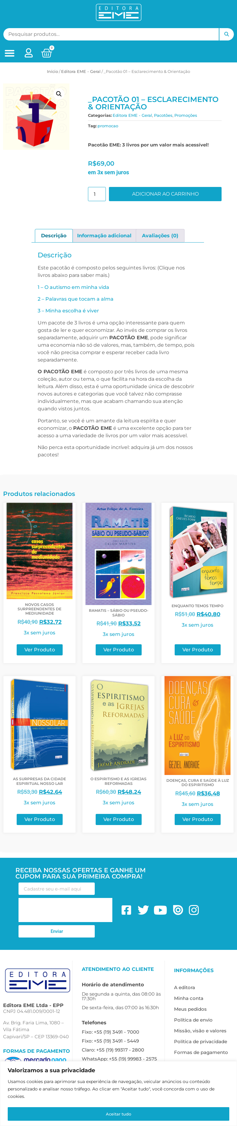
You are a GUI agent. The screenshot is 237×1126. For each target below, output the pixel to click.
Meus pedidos (190, 1009)
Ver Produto (39, 650)
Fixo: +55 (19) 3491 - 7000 (110, 1032)
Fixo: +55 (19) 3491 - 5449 (110, 1041)
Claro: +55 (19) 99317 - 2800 (113, 1050)
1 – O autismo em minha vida (73, 287)
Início (52, 71)
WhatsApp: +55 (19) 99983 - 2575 (119, 1059)
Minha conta (188, 998)
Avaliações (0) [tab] (160, 236)
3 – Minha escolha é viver (68, 311)
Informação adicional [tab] (104, 236)
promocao (108, 125)
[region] (118, 1094)
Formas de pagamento (201, 1052)
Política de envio (193, 1020)
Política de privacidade (200, 1041)
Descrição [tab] (53, 236)
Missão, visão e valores (200, 1031)
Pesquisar (226, 34)
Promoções (185, 115)
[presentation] (65, 910)
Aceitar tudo (118, 1114)
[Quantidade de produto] (97, 194)
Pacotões (163, 115)
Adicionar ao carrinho (165, 194)
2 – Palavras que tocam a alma (76, 299)
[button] (9, 53)
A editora (184, 987)
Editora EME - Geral (81, 71)
